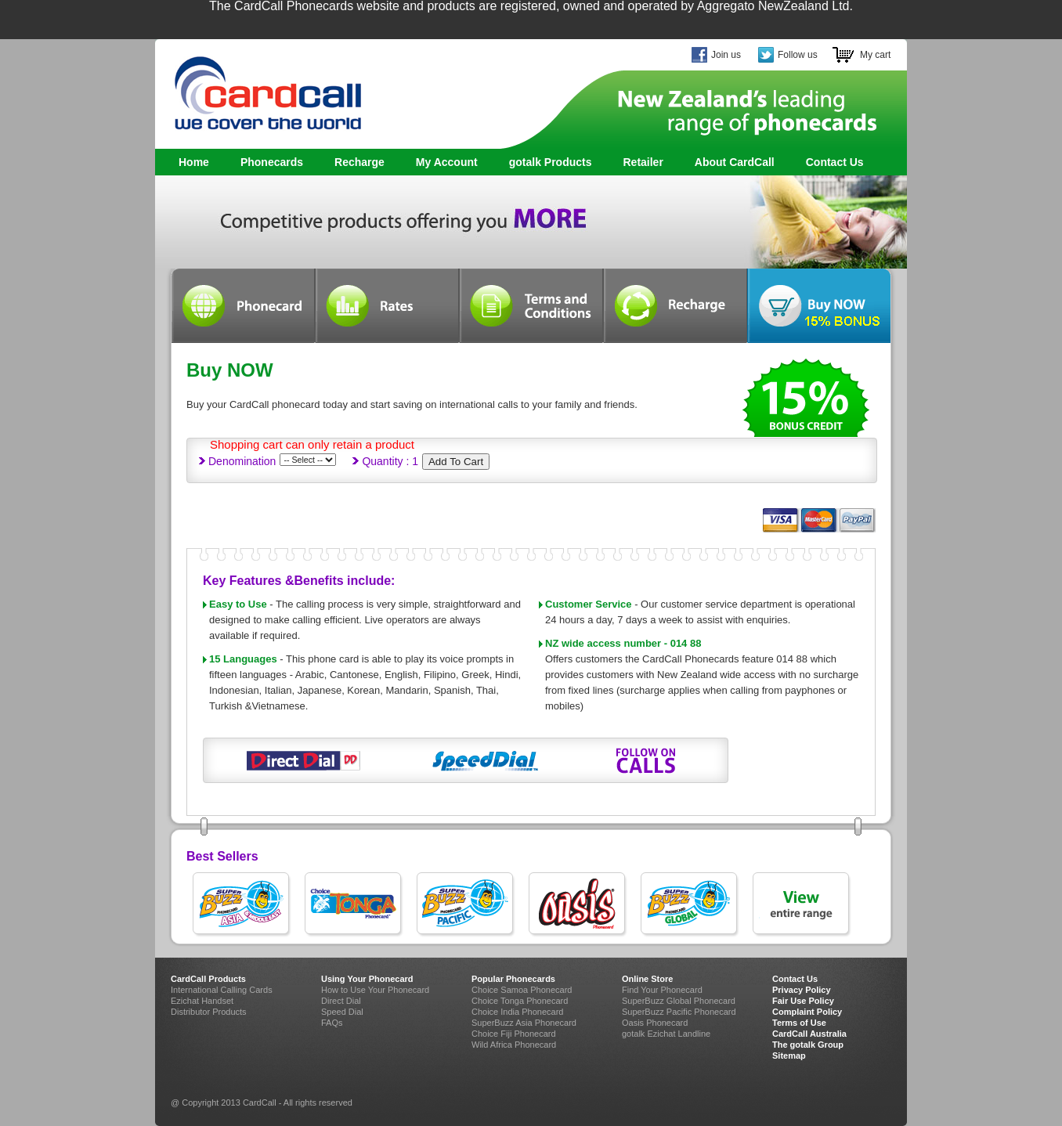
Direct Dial (341, 1000)
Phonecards (268, 162)
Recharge (359, 162)
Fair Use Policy (803, 1000)
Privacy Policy (801, 989)
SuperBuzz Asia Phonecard (523, 1022)
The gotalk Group (807, 1044)
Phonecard (243, 306)
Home (194, 162)
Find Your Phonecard (662, 989)
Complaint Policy (807, 1011)
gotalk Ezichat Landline (666, 1033)
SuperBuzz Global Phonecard (678, 1000)
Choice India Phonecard (517, 1011)
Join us (726, 54)
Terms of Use (799, 1022)
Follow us (798, 54)
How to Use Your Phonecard (375, 989)
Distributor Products (209, 1011)
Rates (387, 306)
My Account (447, 162)
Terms (531, 306)
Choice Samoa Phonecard (521, 989)
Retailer (643, 162)
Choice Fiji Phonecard (513, 1033)
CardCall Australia (809, 1033)
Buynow (819, 306)
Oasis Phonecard (655, 1022)
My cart (875, 54)
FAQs (332, 1022)
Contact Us (835, 162)
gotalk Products (546, 162)
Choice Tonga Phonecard (519, 1000)
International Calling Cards (222, 989)
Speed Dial (342, 1011)
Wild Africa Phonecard (513, 1044)
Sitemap (789, 1055)
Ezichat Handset (202, 1000)
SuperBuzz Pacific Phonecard (679, 1011)
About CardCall (735, 162)
